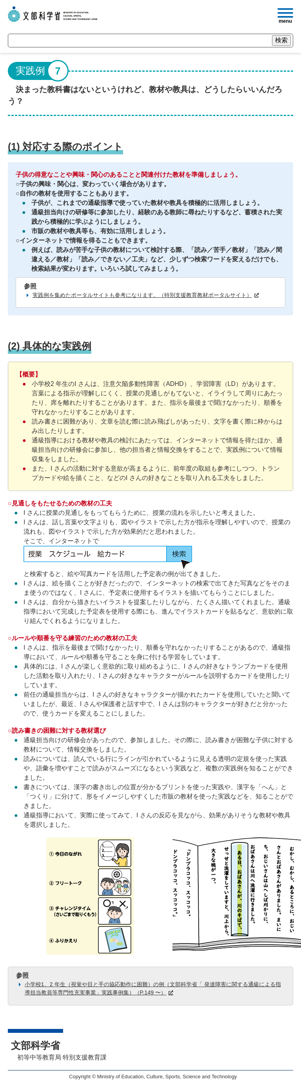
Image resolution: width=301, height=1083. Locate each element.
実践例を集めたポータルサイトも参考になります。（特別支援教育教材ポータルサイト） (142, 295)
